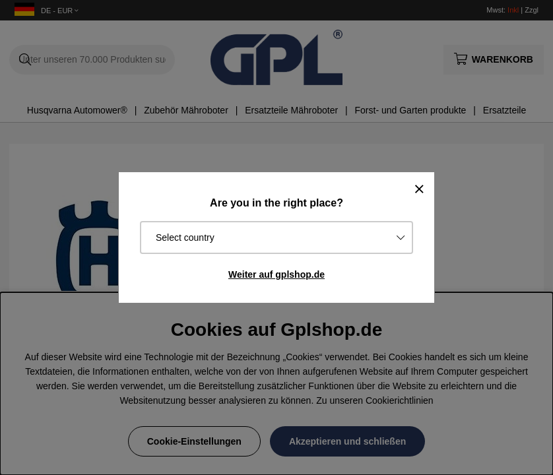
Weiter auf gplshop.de (276, 274)
